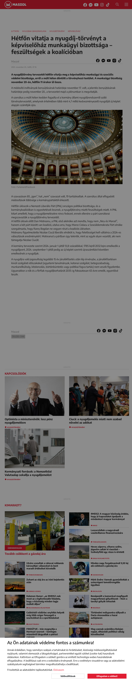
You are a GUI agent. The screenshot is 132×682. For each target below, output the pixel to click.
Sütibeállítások (68, 676)
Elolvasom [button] (58, 669)
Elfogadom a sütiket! (107, 676)
